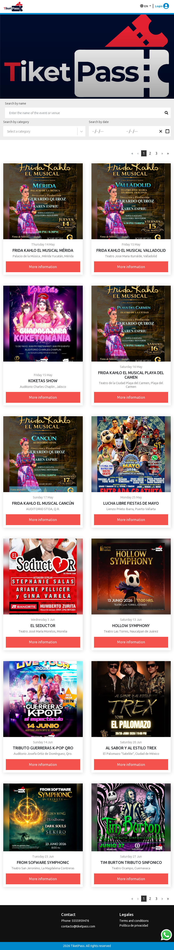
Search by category (16, 122)
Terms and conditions (134, 920)
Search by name (15, 103)
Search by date (99, 122)
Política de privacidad (133, 925)
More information (43, 267)
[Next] (168, 153)
